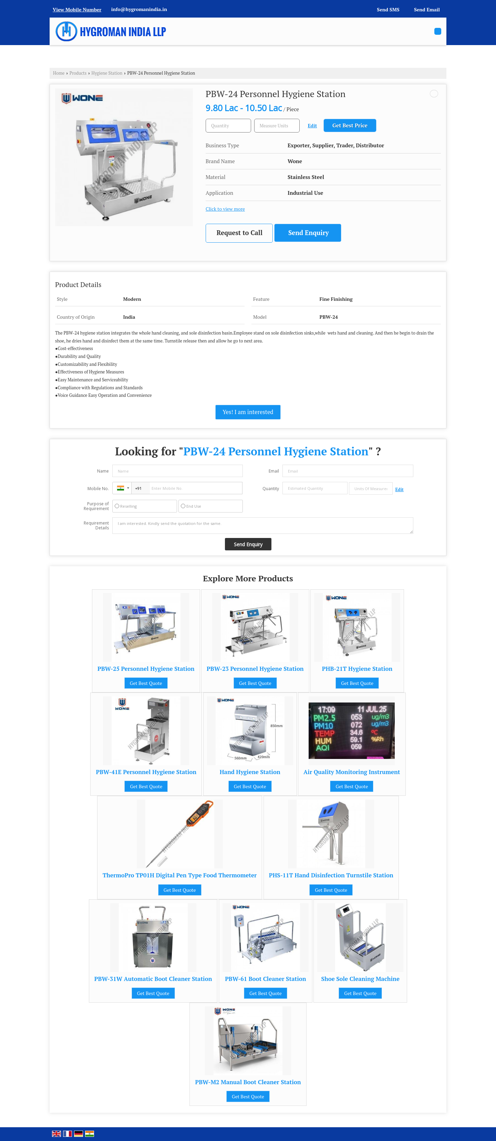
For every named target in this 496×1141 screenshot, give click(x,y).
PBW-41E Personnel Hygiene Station (146, 772)
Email (274, 471)
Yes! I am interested (248, 412)
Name (103, 471)
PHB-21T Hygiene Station (357, 669)
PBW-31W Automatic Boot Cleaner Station (153, 979)
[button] (77, 9)
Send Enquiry (308, 233)
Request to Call (239, 233)
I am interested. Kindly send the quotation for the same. (262, 525)
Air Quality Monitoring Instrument (351, 772)
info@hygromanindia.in (139, 9)
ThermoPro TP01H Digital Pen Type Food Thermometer (180, 875)
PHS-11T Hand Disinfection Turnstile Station (331, 875)
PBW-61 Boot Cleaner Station (265, 979)
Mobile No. (98, 489)
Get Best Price (350, 125)
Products (78, 73)
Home (58, 73)
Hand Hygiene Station (250, 772)
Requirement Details (96, 525)
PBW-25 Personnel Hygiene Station (146, 669)
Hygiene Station (107, 73)
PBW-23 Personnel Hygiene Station (255, 669)
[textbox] (277, 126)
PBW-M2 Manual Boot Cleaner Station (248, 1082)
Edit (312, 126)
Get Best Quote (146, 683)
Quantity (270, 489)
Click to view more (225, 209)
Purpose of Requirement (96, 506)
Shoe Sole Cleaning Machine (360, 979)
